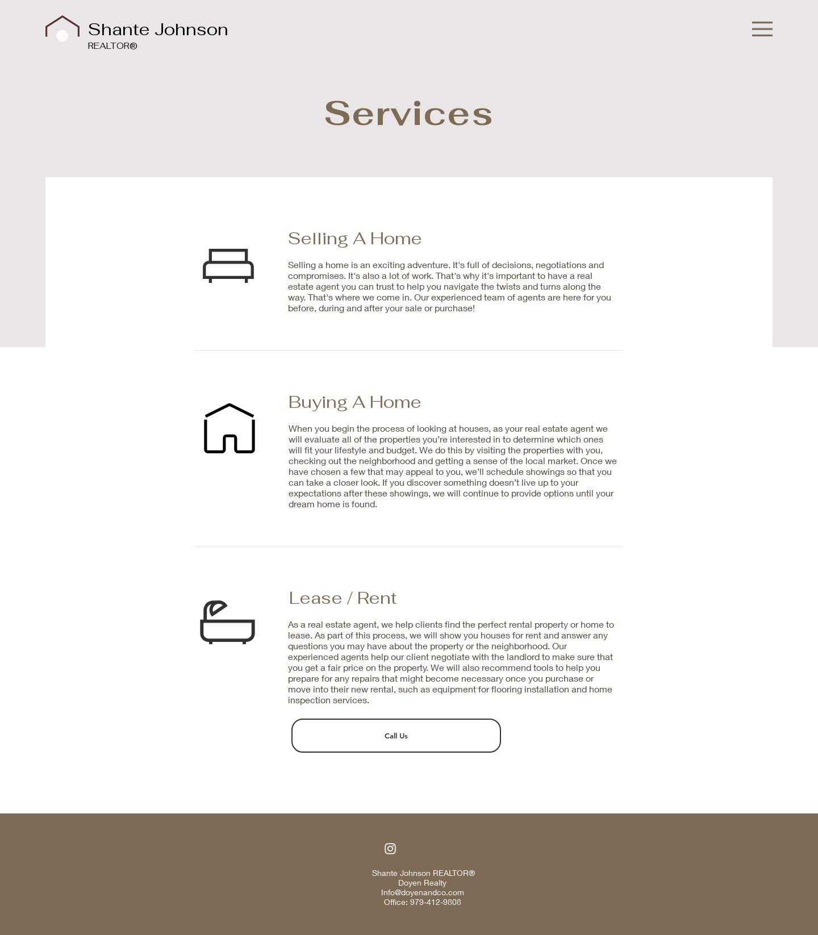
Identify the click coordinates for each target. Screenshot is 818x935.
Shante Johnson (158, 29)
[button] (762, 29)
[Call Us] (396, 736)
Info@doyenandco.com (422, 892)
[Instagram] (390, 848)
